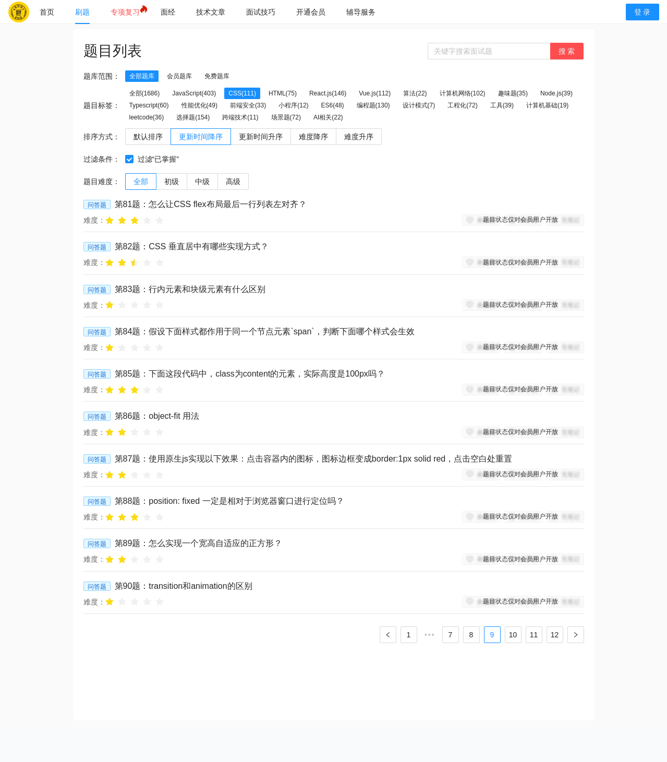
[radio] (109, 219)
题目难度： (101, 181)
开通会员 (310, 12)
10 (513, 635)
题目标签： (101, 105)
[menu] (322, 11)
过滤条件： (101, 159)
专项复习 (125, 12)
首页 (47, 12)
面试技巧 (260, 12)
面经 (168, 12)
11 (534, 635)
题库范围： (101, 76)
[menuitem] (47, 12)
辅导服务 (360, 12)
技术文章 (210, 12)
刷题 (82, 12)
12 (555, 635)
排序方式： (101, 136)
